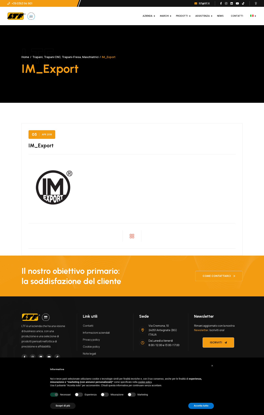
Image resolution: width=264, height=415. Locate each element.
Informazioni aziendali (96, 333)
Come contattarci (219, 276)
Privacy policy (91, 339)
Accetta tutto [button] (201, 405)
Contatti (237, 15)
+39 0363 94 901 (19, 3)
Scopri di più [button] (63, 405)
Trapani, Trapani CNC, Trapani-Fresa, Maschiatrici (65, 57)
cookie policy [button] (145, 382)
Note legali (89, 353)
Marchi (164, 15)
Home (25, 57)
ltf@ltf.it (202, 3)
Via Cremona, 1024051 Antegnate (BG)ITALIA (163, 330)
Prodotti (182, 15)
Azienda (147, 15)
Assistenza (202, 15)
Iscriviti (218, 342)
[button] (212, 365)
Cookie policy (91, 346)
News (220, 15)
